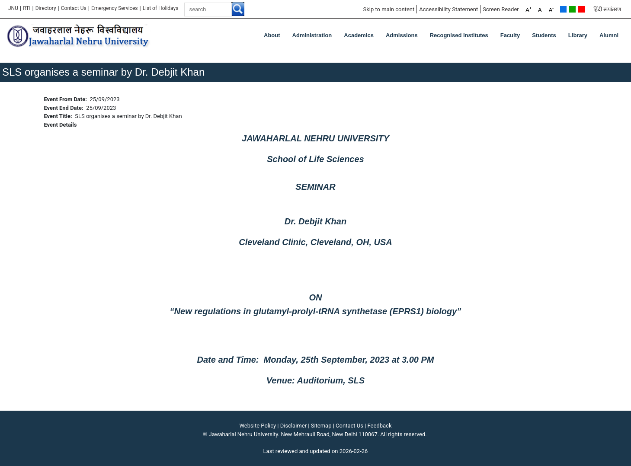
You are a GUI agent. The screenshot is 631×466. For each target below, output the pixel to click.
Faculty (510, 35)
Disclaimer (293, 425)
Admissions (402, 35)
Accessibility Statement (448, 9)
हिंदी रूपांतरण (607, 9)
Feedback (380, 425)
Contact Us (73, 8)
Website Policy (258, 425)
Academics (359, 35)
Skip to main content (388, 9)
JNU (13, 8)
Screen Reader (501, 9)
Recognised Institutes (459, 35)
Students (544, 35)
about (272, 35)
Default (563, 9)
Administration (312, 35)
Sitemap (321, 425)
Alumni (608, 35)
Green (572, 9)
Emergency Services (114, 8)
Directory (45, 8)
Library (577, 35)
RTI (26, 8)
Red (581, 9)
